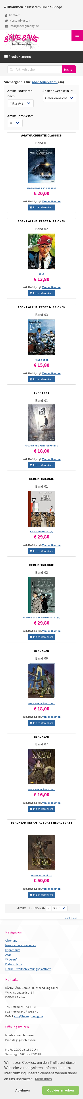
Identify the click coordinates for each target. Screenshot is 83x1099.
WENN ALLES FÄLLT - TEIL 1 (41, 703)
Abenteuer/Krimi (45, 82)
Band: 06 (41, 658)
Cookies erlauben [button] (60, 1090)
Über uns (11, 940)
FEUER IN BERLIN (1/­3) (41, 531)
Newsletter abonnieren (20, 945)
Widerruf (11, 959)
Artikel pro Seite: (20, 116)
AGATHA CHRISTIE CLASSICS (41, 135)
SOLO (41, 274)
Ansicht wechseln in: (57, 91)
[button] (77, 35)
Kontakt (12, 15)
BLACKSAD (41, 651)
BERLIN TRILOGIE (41, 479)
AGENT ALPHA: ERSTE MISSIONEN (41, 221)
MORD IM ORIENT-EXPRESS (41, 188)
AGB (8, 955)
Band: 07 (41, 744)
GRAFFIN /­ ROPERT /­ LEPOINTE (41, 445)
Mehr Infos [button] (43, 1079)
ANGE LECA (41, 393)
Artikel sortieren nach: (20, 93)
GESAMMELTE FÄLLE (41, 875)
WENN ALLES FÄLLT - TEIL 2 (41, 789)
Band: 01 (41, 143)
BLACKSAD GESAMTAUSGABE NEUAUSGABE (41, 822)
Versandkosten (17, 20)
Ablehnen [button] (22, 1090)
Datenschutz (13, 964)
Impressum (12, 950)
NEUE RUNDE (41, 359)
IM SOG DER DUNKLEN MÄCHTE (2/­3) (41, 617)
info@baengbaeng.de (22, 26)
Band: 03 (41, 314)
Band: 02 (41, 229)
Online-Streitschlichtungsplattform (28, 969)
